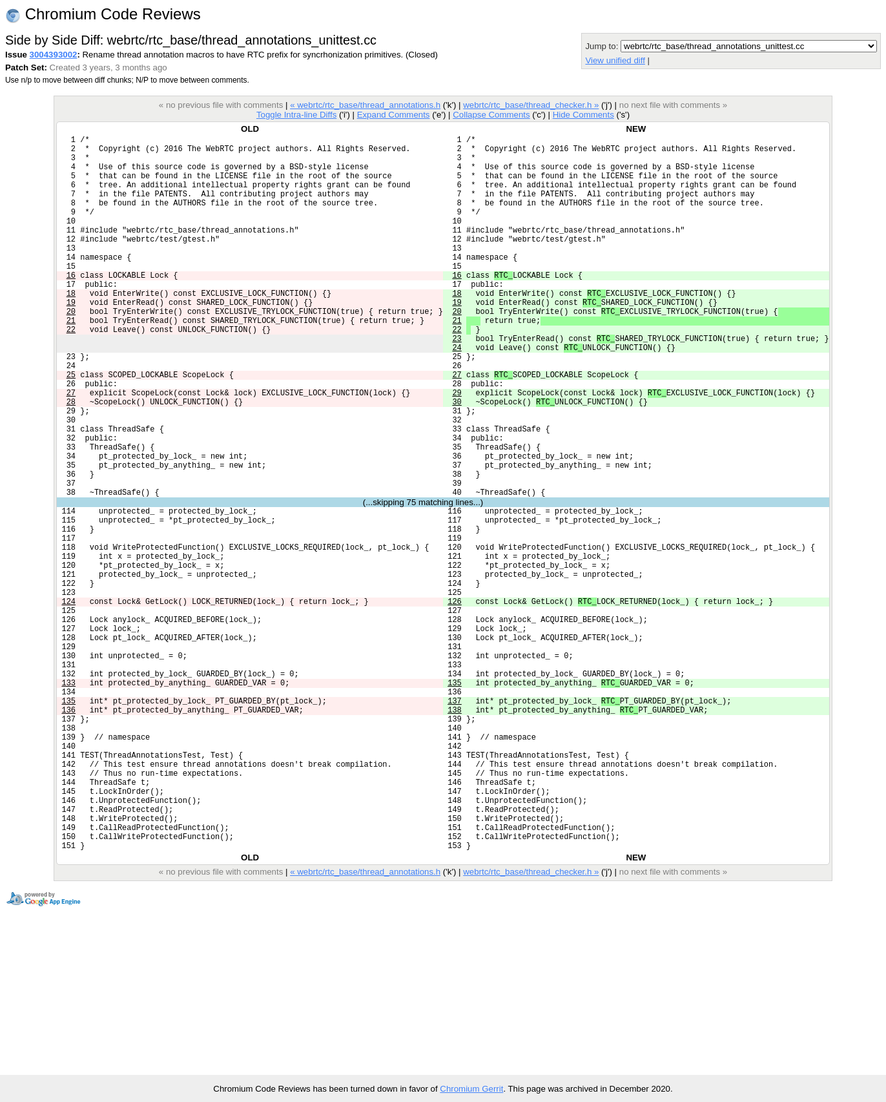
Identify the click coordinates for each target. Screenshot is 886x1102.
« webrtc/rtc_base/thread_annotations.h (365, 105)
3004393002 (53, 54)
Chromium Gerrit (471, 1089)
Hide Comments (583, 115)
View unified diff (614, 60)
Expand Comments (393, 115)
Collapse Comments (491, 115)
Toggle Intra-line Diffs (296, 115)
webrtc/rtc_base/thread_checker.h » (531, 105)
